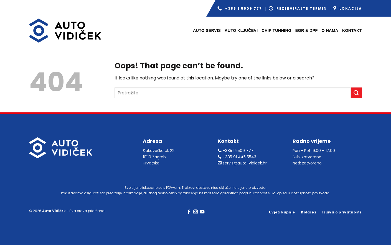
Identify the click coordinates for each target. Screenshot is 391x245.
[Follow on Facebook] (188, 212)
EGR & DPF (306, 30)
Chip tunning (276, 30)
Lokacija (347, 8)
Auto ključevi (241, 30)
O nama (330, 30)
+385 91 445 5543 (237, 157)
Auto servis (207, 30)
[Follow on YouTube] (202, 212)
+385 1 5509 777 (239, 8)
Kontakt (352, 30)
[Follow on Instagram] (195, 212)
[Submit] (356, 92)
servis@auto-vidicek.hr (242, 163)
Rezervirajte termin (298, 8)
